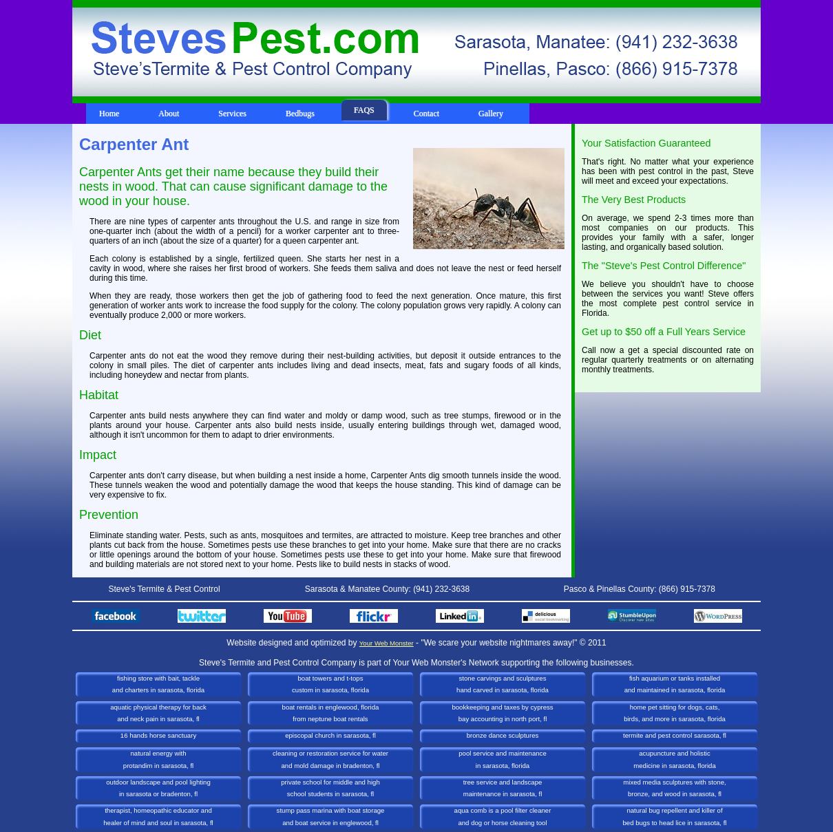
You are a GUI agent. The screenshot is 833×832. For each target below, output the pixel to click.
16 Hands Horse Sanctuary (158, 735)
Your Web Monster (386, 643)
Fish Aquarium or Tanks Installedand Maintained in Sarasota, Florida (675, 684)
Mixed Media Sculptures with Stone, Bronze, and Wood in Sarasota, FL (674, 788)
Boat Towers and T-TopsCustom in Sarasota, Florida (330, 684)
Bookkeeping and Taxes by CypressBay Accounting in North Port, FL (502, 713)
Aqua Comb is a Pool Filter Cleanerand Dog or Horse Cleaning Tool (502, 816)
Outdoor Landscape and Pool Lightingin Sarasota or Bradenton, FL (158, 788)
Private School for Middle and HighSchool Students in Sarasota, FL (330, 788)
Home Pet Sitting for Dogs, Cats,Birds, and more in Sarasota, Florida (675, 713)
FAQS (364, 110)
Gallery (490, 113)
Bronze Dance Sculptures (503, 735)
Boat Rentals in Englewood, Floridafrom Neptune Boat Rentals (330, 713)
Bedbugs (300, 113)
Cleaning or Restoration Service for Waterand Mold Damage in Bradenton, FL (330, 759)
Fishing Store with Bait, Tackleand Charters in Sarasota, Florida (158, 684)
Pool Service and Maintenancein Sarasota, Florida (502, 759)
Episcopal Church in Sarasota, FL (330, 735)
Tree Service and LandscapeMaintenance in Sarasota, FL (502, 788)
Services (232, 113)
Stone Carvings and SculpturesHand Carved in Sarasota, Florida (502, 684)
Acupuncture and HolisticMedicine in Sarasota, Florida (674, 759)
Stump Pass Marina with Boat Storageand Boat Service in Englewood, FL (331, 816)
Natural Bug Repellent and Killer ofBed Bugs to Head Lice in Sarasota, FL (675, 816)
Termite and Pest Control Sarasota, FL (674, 735)
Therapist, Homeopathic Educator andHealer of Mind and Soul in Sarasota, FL (158, 816)
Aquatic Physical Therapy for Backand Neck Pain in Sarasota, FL (158, 713)
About (168, 113)
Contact (426, 113)
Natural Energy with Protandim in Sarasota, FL (158, 759)
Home (109, 113)
